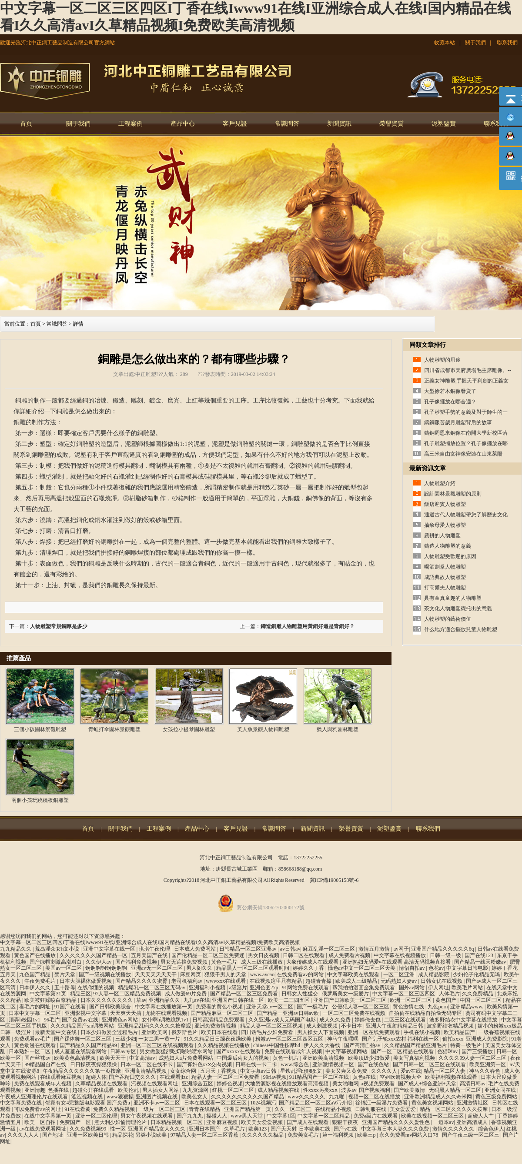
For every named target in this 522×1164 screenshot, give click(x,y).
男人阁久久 (200, 968)
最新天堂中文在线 (56, 1032)
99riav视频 (275, 1077)
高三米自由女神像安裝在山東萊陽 (463, 454)
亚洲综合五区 (198, 1084)
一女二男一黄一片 (159, 1039)
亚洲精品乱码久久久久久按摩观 (155, 1026)
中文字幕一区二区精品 (324, 1116)
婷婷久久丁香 (309, 968)
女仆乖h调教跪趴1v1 (166, 1020)
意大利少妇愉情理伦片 (121, 1122)
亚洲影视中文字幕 (86, 1013)
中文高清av (142, 1058)
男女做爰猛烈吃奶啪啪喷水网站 (177, 1051)
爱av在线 (411, 1071)
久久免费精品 (478, 994)
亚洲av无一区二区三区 (157, 968)
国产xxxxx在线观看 (239, 1051)
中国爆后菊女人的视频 (243, 1058)
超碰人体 (96, 1077)
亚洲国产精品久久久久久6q (443, 949)
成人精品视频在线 (279, 1090)
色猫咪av (448, 1051)
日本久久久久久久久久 (107, 1000)
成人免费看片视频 (349, 955)
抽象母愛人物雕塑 (445, 525)
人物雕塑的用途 (442, 360)
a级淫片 (238, 987)
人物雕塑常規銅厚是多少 (58, 626)
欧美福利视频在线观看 (451, 1077)
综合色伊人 (491, 1129)
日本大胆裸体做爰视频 (86, 981)
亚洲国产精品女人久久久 (157, 1129)
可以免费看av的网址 (38, 1109)
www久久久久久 (307, 1097)
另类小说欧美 (151, 1135)
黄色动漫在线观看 (35, 1045)
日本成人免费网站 (195, 949)
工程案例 (130, 123)
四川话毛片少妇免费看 (267, 1032)
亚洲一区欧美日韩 (88, 1135)
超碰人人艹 (481, 1116)
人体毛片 (449, 994)
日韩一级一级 (446, 955)
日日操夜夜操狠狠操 (94, 1064)
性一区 (118, 1129)
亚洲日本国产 (205, 1129)
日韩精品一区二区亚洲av (248, 949)
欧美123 (258, 1129)
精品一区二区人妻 (445, 1071)
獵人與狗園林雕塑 (337, 729)
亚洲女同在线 (501, 1090)
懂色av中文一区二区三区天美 (362, 968)
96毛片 (52, 1020)
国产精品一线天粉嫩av (480, 962)
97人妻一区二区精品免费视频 (127, 994)
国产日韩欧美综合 (110, 1007)
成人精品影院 (434, 974)
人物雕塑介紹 (439, 483)
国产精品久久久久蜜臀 (142, 981)
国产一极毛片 (313, 1007)
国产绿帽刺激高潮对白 (56, 962)
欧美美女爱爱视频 (262, 1122)
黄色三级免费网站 (497, 1097)
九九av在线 (196, 1000)
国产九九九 (190, 1116)
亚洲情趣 (34, 1090)
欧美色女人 (195, 1097)
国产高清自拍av (362, 1045)
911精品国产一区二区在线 (320, 1077)
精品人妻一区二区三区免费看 (226, 1077)
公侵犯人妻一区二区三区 (361, 1007)
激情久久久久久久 (453, 1129)
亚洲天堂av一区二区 (270, 1007)
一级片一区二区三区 (162, 1109)
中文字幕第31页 (48, 994)
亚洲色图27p (265, 987)
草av (141, 1000)
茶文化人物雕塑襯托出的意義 (458, 608)
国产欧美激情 (410, 1090)
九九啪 (337, 1097)
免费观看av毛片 (32, 1039)
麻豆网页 (191, 974)
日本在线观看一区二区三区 (216, 1103)
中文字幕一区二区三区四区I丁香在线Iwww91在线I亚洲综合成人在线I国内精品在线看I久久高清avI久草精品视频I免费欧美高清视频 (150, 942)
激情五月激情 (374, 949)
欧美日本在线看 (220, 1032)
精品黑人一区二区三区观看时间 (253, 968)
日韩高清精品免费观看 (219, 1020)
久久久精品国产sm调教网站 (82, 1026)
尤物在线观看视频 (166, 1013)
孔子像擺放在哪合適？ (450, 402)
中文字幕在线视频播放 (400, 955)
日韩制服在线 (371, 1109)
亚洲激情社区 (473, 1103)
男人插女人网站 (161, 1090)
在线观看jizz (174, 1077)
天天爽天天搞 (126, 1013)
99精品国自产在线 (45, 1064)
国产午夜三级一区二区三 (471, 1135)
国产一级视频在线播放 (105, 974)
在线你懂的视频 (96, 987)
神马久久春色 (485, 1071)
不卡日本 (352, 1026)
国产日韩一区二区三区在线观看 (430, 1064)
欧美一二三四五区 (289, 1000)
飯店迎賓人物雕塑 (445, 504)
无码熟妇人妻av (399, 981)
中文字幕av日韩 (259, 1071)
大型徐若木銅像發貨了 (450, 391)
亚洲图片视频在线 (157, 1097)
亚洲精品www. (467, 1007)
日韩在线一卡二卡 (256, 1064)
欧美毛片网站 (468, 987)
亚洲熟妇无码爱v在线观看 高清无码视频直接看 (397, 962)
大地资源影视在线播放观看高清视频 (287, 1084)
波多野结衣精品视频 (451, 1026)
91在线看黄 (77, 1109)
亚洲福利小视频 (208, 987)
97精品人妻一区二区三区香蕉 (205, 1135)
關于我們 (475, 43)
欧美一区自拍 (40, 1122)
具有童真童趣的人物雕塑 (453, 598)
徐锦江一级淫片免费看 (382, 1103)
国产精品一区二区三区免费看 (244, 994)
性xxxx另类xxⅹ (321, 1090)
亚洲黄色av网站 (120, 1020)
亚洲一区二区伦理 (96, 1116)
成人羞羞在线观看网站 (81, 1051)
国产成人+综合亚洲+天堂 (428, 1084)
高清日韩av (472, 1084)
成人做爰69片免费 (186, 994)
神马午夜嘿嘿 (343, 1039)
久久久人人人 (23, 1135)
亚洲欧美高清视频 (323, 1058)
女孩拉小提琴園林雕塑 (189, 729)
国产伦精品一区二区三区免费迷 (208, 955)
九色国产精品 (35, 974)
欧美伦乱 (129, 1090)
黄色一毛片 (224, 962)
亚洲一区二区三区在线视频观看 (157, 1045)
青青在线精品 (205, 1109)
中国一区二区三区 (481, 1000)
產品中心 (183, 123)
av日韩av (290, 949)
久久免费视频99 (88, 1129)
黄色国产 (446, 1000)
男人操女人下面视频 (321, 1032)
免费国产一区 (76, 1122)
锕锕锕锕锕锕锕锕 (106, 968)
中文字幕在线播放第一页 (164, 1007)
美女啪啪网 (345, 1084)
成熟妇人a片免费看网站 (186, 1058)
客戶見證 (235, 123)
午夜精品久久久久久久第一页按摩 (82, 1071)
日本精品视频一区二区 (177, 1122)
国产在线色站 (374, 1064)
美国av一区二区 (64, 968)
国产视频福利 (375, 1090)
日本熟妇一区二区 (30, 1051)
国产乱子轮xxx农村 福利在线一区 (401, 1039)
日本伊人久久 (35, 987)
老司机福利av (187, 981)
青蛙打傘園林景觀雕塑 (114, 729)
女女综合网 (183, 1071)
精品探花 (122, 1135)
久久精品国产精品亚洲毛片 (416, 1045)
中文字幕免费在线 (21, 1103)
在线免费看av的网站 (301, 974)
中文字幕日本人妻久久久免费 (395, 1129)
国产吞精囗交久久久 (133, 1077)
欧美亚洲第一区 (488, 1064)
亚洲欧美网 (155, 1032)
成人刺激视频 (322, 1026)
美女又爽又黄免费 (346, 1071)
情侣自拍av (412, 968)
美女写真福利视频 (414, 1058)
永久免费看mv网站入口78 (409, 1135)
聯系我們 (507, 43)
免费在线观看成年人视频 (293, 1051)
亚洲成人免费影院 (487, 1039)
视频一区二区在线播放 (375, 1097)
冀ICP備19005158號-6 (334, 880)
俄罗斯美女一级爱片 (346, 994)
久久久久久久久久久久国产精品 (248, 1097)
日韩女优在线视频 (442, 981)
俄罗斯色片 (185, 1032)
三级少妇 (125, 1039)
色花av (436, 968)
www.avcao (262, 974)
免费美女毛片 (304, 1135)
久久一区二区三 (293, 1109)
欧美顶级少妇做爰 (369, 1058)
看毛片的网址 (35, 1007)
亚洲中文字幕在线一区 (110, 949)
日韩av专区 (123, 1051)
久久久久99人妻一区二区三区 (473, 1058)
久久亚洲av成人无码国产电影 (282, 1020)
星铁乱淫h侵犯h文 (301, 1071)
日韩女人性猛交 (300, 994)
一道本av (443, 1122)
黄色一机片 (286, 1058)
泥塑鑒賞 (444, 123)
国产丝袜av (37, 1058)
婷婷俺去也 (368, 1020)
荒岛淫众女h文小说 (57, 949)
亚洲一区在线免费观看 (374, 1032)
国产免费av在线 (80, 1020)
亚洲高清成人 (472, 1122)
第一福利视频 (338, 1135)
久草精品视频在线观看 (102, 1084)
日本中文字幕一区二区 (35, 1013)
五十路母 (64, 987)
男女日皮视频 (264, 955)
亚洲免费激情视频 (216, 1026)
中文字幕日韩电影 (467, 968)
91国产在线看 (70, 1007)
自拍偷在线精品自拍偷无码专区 (426, 1013)
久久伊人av (99, 962)
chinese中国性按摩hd (277, 1045)
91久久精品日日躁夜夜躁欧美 (218, 1039)
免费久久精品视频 (114, 1109)
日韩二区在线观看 (304, 955)
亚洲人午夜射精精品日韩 (395, 1026)
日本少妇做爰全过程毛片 (109, 1032)
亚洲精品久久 (165, 1000)
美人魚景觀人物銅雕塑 (263, 729)
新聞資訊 (339, 123)
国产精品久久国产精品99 (89, 1045)
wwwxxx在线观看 (226, 981)
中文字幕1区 (281, 1116)
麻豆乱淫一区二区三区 (329, 949)
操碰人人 (217, 1116)
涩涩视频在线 (87, 1097)
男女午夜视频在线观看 (147, 1116)
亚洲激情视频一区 (333, 1064)
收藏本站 (444, 43)
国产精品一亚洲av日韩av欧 (288, 1013)
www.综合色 (295, 1064)
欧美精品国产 (460, 1032)
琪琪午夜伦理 (155, 949)
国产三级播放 (478, 1051)
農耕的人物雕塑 (442, 535)
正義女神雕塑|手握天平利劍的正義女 (466, 381)
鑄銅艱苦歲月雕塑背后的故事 (458, 422)
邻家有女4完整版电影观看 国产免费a (88, 1103)
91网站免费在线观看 (306, 987)
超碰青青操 (319, 981)
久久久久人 (384, 1071)
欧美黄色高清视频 (75, 1058)
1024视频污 (263, 1103)
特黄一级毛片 (466, 1045)
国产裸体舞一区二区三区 (83, 1039)
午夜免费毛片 (40, 981)
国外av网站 (412, 987)
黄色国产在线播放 (35, 955)
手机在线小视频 (423, 1032)
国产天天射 (284, 1129)
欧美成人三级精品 (356, 981)
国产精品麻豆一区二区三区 (222, 1013)
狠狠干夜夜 (345, 1122)
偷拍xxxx (452, 1039)
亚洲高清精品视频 (146, 1071)
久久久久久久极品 (263, 1135)
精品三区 (80, 994)
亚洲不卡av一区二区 (157, 1103)
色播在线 (59, 1090)
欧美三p (367, 1135)
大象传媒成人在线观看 (313, 962)
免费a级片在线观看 (376, 1116)
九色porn (438, 1007)
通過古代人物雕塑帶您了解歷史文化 (466, 515)
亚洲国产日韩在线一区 (238, 1000)
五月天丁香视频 (219, 1071)
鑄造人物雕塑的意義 (447, 546)
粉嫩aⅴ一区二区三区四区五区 (290, 1039)
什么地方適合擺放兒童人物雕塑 (460, 629)
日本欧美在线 (315, 1129)
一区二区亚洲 (399, 974)
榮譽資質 (391, 123)
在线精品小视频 (334, 1109)
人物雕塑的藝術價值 (447, 619)
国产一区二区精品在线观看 (403, 1051)
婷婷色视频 (230, 1084)
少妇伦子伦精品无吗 (477, 974)
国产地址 (53, 1135)
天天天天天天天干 (156, 974)
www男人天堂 (247, 1116)
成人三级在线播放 (262, 962)
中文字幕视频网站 (346, 1051)
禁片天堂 (65, 974)
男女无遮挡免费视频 (185, 962)
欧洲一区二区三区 (411, 1000)
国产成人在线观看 (308, 1122)
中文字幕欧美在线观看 (354, 974)
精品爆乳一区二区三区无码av (152, 987)
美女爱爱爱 (403, 1109)
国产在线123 (480, 955)
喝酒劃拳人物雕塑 (445, 567)
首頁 (26, 123)
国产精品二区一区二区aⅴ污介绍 (316, 1103)
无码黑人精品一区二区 (455, 1090)
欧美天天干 (113, 1058)
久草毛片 (235, 1129)
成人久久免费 (335, 1020)
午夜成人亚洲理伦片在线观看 (34, 1097)
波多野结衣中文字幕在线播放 (464, 1020)
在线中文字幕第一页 (48, 1116)
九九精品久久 (16, 949)
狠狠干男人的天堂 (226, 974)
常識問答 (287, 123)
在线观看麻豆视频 (61, 1077)
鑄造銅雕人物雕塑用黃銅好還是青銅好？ (308, 626)
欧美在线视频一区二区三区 (433, 1116)
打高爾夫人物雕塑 (445, 588)
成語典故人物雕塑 (445, 577)
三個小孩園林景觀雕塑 (40, 729)
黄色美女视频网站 (433, 1103)
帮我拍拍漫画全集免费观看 (364, 987)
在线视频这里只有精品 (276, 981)
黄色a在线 (365, 1077)
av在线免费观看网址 (43, 1129)
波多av (348, 1090)
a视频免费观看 (378, 1084)
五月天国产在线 (150, 955)
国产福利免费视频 (136, 962)
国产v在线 (346, 1129)
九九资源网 (196, 1090)
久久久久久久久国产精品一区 (94, 955)
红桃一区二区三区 (233, 1090)
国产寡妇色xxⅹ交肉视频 (205, 1064)
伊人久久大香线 (322, 1045)
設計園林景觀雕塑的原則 (453, 494)
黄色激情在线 (409, 1007)
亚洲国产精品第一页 (248, 1109)
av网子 (401, 949)
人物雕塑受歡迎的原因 (450, 556)
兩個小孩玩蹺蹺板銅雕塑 (40, 800)
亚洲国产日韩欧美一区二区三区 (350, 1000)
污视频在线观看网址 (155, 1084)
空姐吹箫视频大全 (401, 1077)
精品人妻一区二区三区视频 (272, 1026)
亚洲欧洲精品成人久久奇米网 (438, 1097)
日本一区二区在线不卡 (147, 1064)
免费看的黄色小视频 (220, 1007)
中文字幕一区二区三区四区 (404, 994)
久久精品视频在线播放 (224, 1045)
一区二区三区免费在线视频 (355, 1013)
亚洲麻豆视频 (222, 1122)
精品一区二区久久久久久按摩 (454, 1109)
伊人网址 (438, 987)
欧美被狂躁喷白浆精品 (51, 1000)
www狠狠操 (120, 1097)
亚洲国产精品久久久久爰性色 (396, 1122)
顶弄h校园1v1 (25, 1020)
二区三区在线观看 (405, 1020)
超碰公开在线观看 (93, 1090)
